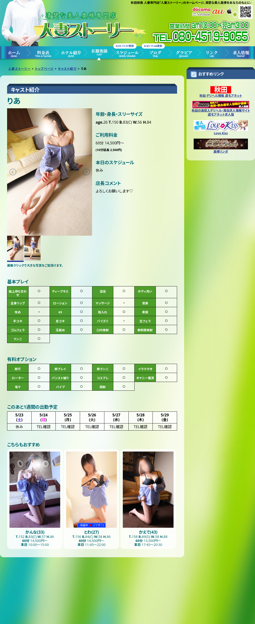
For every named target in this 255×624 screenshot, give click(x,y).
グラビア (184, 53)
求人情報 (241, 53)
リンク (212, 53)
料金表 (42, 53)
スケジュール (127, 53)
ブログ (156, 53)
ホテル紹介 (71, 53)
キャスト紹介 (99, 53)
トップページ (14, 53)
